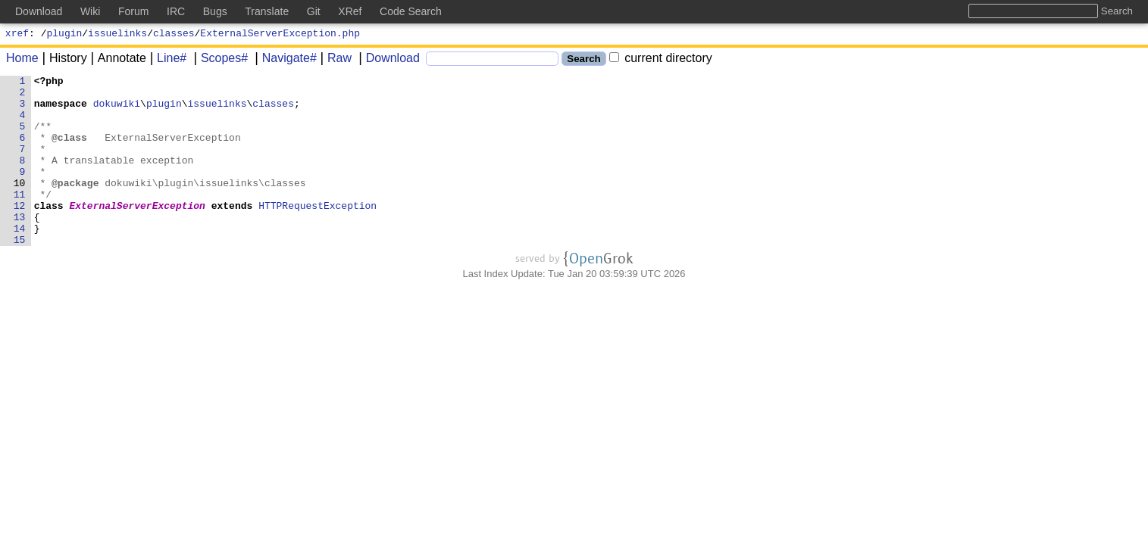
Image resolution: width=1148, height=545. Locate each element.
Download (387, 60)
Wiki (90, 11)
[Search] (492, 61)
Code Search (411, 11)
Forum (133, 11)
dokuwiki (116, 110)
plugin (65, 35)
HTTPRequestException (318, 232)
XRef (349, 11)
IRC (176, 11)
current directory (660, 60)
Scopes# (219, 60)
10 (20, 205)
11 (20, 219)
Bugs (215, 11)
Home (22, 60)
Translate (267, 11)
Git (314, 11)
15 (20, 273)
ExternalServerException (137, 232)
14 (20, 259)
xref (17, 35)
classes (174, 35)
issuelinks (117, 35)
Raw (334, 60)
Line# (166, 60)
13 (20, 246)
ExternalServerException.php (280, 35)
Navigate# (284, 60)
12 (20, 232)
